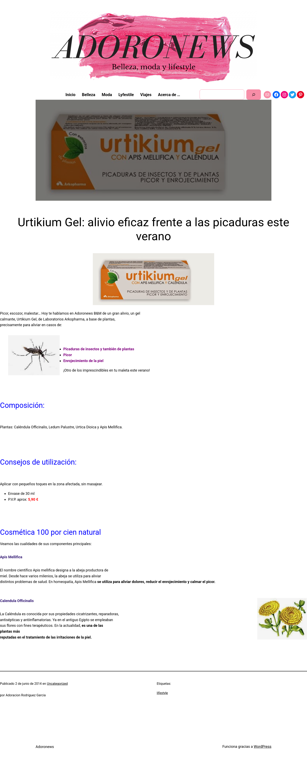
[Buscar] (253, 94)
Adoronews (45, 747)
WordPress (262, 746)
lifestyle (162, 693)
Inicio (70, 94)
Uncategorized (57, 684)
